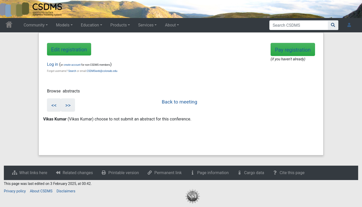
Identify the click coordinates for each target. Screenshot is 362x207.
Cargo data (254, 172)
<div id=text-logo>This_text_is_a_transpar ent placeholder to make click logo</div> (8, 9)
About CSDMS (41, 191)
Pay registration (293, 50)
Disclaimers (65, 191)
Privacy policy (15, 191)
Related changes (78, 172)
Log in (52, 64)
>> (68, 105)
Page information (213, 172)
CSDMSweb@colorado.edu (102, 71)
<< (53, 105)
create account (71, 64)
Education (90, 25)
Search (72, 71)
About (170, 25)
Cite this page (292, 172)
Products (118, 25)
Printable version (123, 172)
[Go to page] (333, 25)
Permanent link (168, 172)
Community (34, 25)
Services (146, 25)
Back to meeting (179, 102)
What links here (33, 172)
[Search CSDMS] (298, 25)
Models (63, 25)
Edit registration (69, 49)
